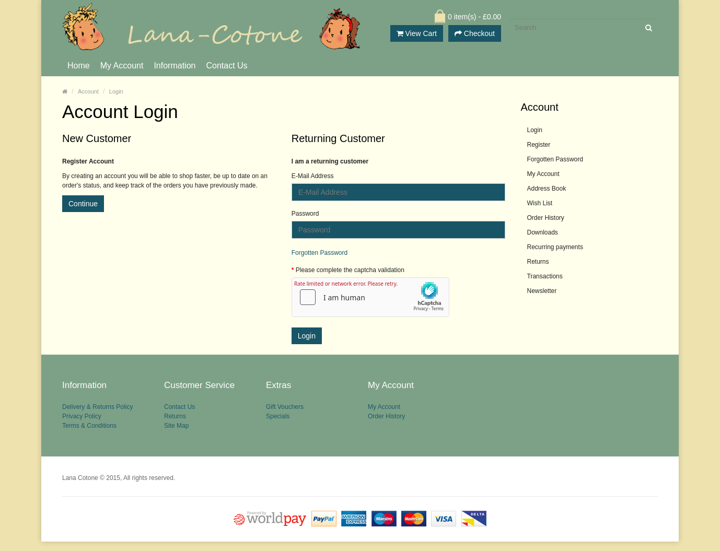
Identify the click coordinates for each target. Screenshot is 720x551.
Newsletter (542, 291)
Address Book (546, 188)
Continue (83, 204)
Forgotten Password (319, 252)
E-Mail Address (313, 176)
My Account (122, 65)
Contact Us (226, 65)
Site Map (176, 433)
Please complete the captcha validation (350, 270)
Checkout (475, 33)
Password (305, 213)
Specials (277, 421)
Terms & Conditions (89, 433)
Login (116, 91)
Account (88, 91)
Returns (538, 261)
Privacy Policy (81, 421)
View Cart (417, 33)
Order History (545, 217)
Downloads (542, 232)
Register (539, 144)
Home (78, 65)
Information (174, 65)
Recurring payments (555, 247)
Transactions (545, 276)
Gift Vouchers (285, 408)
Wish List (540, 203)
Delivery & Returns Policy (97, 408)
